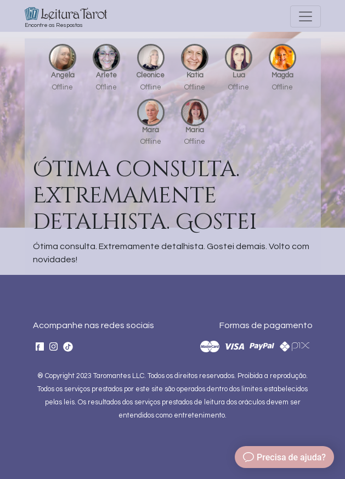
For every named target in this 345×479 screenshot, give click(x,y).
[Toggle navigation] (305, 16)
